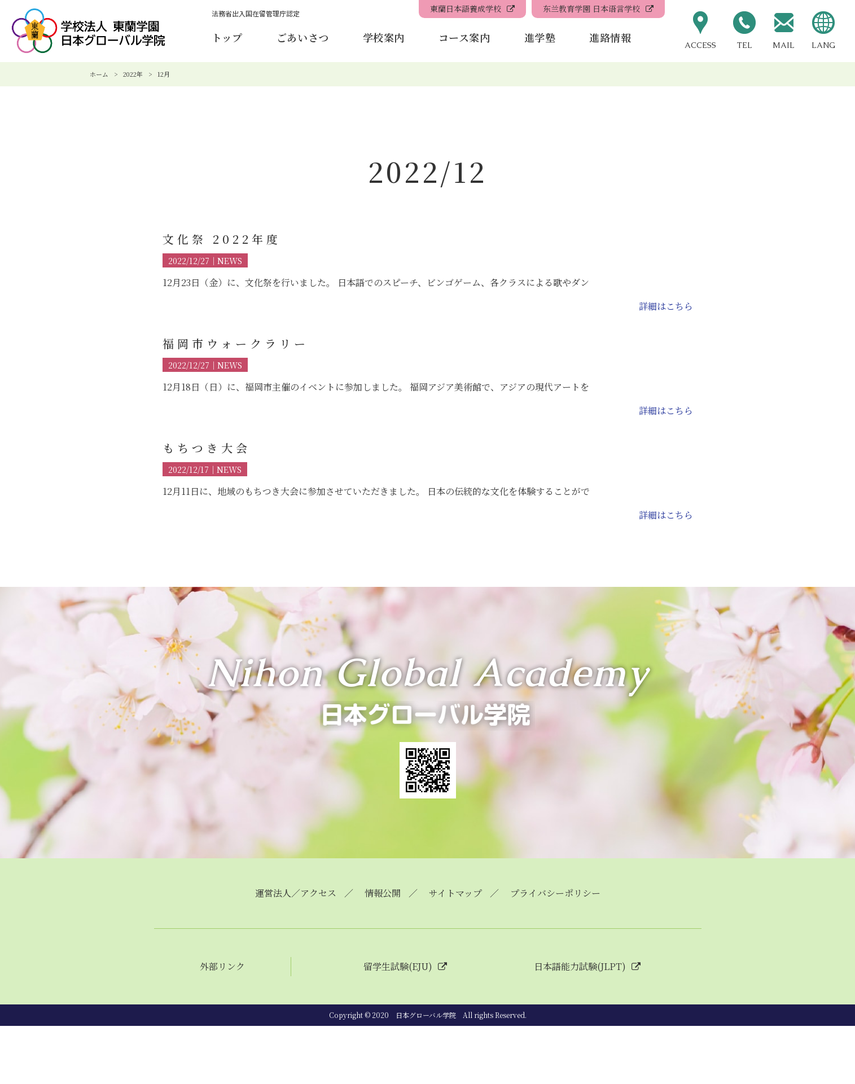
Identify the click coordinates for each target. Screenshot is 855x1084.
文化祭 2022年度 (222, 239)
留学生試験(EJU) (397, 966)
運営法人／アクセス (295, 893)
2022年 (133, 73)
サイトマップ (455, 893)
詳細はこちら (666, 306)
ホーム (99, 73)
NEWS (229, 260)
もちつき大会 (207, 448)
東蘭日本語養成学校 (465, 8)
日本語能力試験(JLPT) (580, 966)
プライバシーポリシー (555, 893)
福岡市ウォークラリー (236, 343)
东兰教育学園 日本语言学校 (591, 8)
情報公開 (383, 893)
